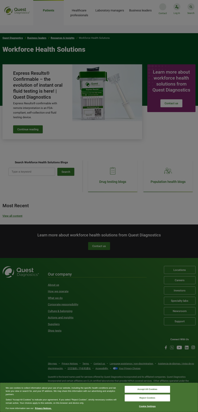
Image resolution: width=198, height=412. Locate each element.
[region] (99, 397)
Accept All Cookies (147, 389)
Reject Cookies (147, 398)
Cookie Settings (147, 406)
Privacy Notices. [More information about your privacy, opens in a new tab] (43, 408)
